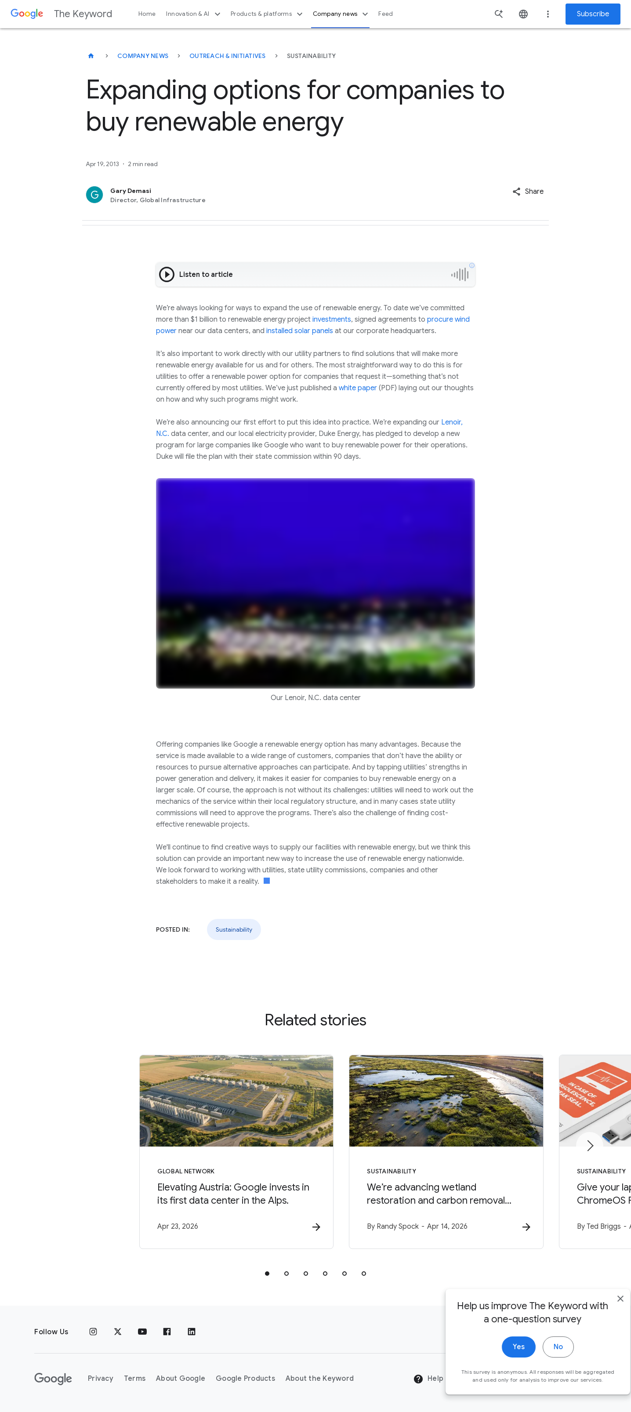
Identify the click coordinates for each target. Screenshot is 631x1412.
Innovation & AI (194, 14)
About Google (180, 1379)
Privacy (100, 1379)
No (541, 1364)
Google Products (245, 1379)
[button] (528, 191)
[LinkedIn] (191, 1332)
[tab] (267, 1274)
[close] (603, 1316)
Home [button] (147, 14)
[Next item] (590, 1146)
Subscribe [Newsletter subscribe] (593, 14)
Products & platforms (268, 14)
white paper (358, 388)
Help (428, 1379)
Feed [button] (385, 14)
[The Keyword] (91, 55)
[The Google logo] (53, 1379)
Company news (341, 14)
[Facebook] (167, 1332)
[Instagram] (93, 1332)
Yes (502, 1364)
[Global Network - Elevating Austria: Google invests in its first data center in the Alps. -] (200, 1152)
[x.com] (117, 1332)
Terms (134, 1379)
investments (331, 319)
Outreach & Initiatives (227, 56)
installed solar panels (299, 331)
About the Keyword (320, 1379)
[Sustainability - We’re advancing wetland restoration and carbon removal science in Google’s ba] (431, 1152)
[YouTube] (142, 1332)
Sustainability (234, 929)
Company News (142, 56)
